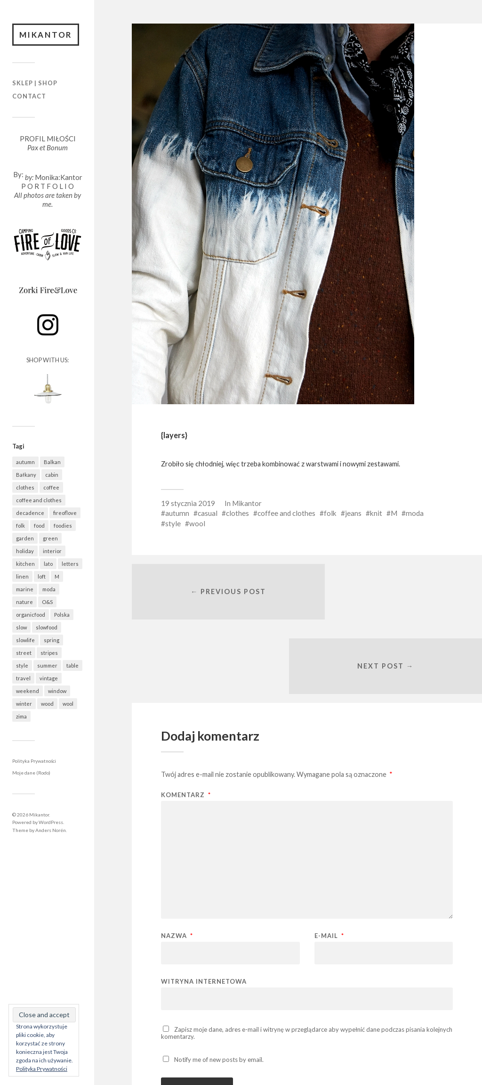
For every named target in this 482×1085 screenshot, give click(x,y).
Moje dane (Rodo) (31, 774)
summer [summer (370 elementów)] (47, 666)
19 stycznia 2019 (188, 503)
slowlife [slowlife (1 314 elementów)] (25, 641)
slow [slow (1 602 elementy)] (21, 628)
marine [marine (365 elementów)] (24, 590)
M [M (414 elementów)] (57, 577)
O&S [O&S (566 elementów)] (47, 603)
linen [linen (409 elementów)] (22, 577)
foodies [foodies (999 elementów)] (63, 526)
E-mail (329, 866)
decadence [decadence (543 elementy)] (30, 514)
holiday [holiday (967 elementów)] (25, 552)
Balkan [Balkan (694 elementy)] (52, 463)
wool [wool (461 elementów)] (68, 705)
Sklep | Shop (34, 84)
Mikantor (47, 35)
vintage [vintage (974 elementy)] (49, 679)
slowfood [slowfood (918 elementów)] (46, 628)
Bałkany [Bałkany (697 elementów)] (26, 476)
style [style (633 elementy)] (22, 666)
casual (207, 513)
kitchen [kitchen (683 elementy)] (25, 565)
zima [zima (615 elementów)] (21, 717)
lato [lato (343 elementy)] (48, 565)
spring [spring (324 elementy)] (51, 641)
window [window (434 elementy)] (57, 692)
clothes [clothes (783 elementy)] (25, 488)
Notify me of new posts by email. (219, 989)
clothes (237, 513)
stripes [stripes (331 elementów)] (49, 654)
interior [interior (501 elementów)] (52, 552)
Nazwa (177, 866)
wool (197, 523)
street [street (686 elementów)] (24, 654)
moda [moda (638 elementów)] (49, 590)
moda (415, 513)
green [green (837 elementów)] (50, 539)
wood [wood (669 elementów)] (47, 705)
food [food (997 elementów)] (39, 526)
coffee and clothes (286, 513)
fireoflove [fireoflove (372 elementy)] (65, 514)
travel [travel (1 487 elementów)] (23, 679)
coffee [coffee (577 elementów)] (51, 488)
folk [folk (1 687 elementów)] (20, 526)
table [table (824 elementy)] (72, 666)
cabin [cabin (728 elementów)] (51, 476)
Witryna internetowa (204, 910)
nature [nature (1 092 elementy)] (24, 603)
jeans (353, 513)
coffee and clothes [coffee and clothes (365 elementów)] (39, 501)
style (173, 523)
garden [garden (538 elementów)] (25, 539)
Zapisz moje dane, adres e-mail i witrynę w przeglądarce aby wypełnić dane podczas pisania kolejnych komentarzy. (306, 962)
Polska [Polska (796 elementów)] (62, 615)
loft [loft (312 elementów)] (42, 577)
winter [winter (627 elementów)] (24, 705)
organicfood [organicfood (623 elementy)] (30, 615)
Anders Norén (50, 831)
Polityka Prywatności (34, 762)
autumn (177, 513)
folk (330, 513)
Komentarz (186, 725)
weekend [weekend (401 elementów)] (27, 692)
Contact (29, 97)
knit (376, 513)
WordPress (51, 823)
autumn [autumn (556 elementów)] (25, 463)
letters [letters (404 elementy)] (70, 565)
